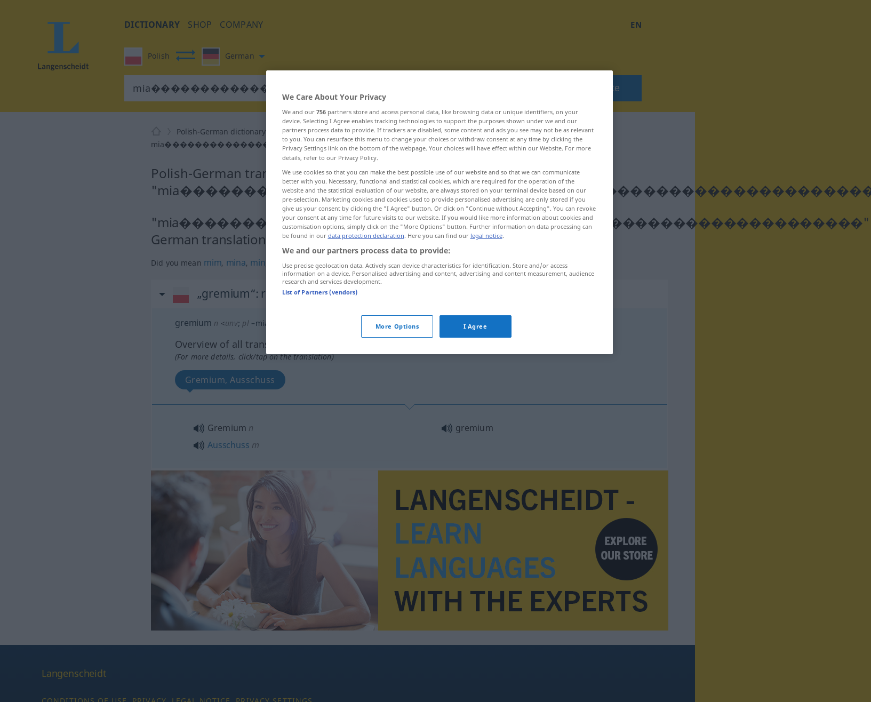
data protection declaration (366, 236)
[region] (439, 212)
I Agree (476, 326)
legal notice (486, 236)
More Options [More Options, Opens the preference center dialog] (397, 326)
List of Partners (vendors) (320, 292)
